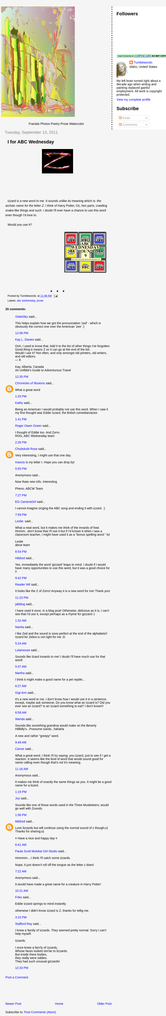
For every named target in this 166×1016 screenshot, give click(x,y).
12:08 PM (21, 333)
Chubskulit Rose (26, 449)
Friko (18, 897)
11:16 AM (21, 769)
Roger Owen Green (28, 425)
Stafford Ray (23, 924)
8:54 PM (21, 551)
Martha (20, 673)
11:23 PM (21, 597)
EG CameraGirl (25, 501)
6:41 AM (20, 844)
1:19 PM (21, 792)
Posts (124, 118)
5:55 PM (21, 468)
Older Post (104, 1003)
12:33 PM (21, 968)
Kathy (19, 403)
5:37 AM (20, 666)
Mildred (20, 821)
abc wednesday (26, 300)
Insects (20, 462)
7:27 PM (21, 495)
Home (59, 1003)
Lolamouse (22, 650)
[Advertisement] (51, 991)
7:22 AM (20, 871)
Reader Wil (22, 584)
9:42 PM (21, 578)
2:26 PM (21, 442)
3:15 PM (21, 917)
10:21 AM (21, 890)
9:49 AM (20, 742)
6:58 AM (20, 712)
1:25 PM (21, 396)
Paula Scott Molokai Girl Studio (36, 851)
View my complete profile (133, 99)
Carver (19, 749)
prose (40, 300)
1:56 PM (21, 815)
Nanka (19, 627)
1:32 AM (20, 620)
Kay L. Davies (24, 339)
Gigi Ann (21, 692)
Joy (17, 798)
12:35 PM (21, 376)
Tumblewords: (143, 62)
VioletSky (21, 316)
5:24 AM (20, 643)
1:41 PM (21, 419)
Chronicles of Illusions (30, 383)
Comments (128, 124)
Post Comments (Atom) (40, 1012)
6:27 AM (20, 686)
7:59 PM (21, 514)
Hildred (20, 558)
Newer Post (13, 1003)
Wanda (20, 719)
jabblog (20, 604)
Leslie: (19, 521)
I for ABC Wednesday (31, 141)
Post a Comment (16, 977)
